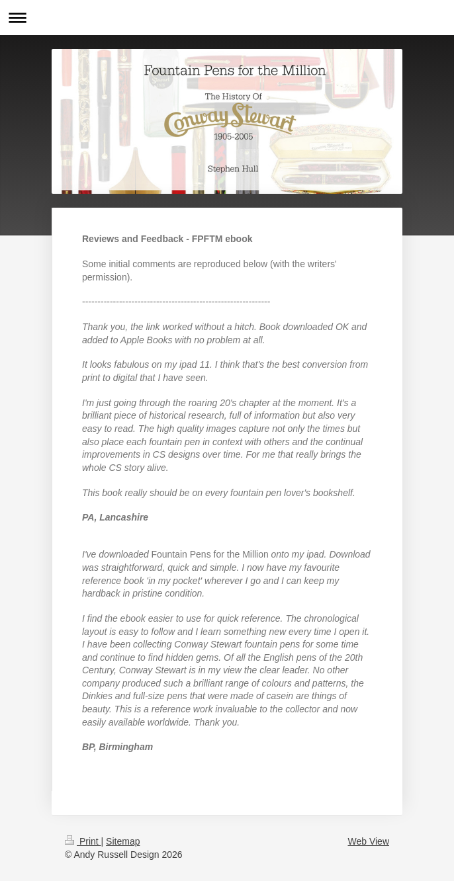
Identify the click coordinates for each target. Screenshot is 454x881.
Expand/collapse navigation (227, 17)
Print (83, 841)
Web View (368, 841)
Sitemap (123, 841)
